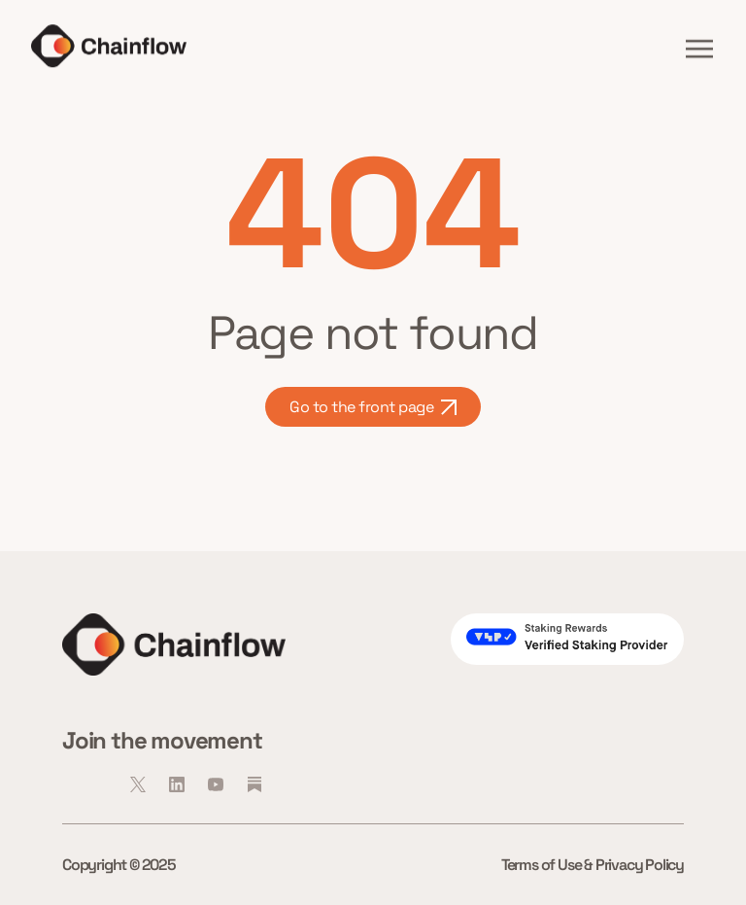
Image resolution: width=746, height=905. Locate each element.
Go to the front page (373, 407)
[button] (699, 48)
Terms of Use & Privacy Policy (592, 864)
